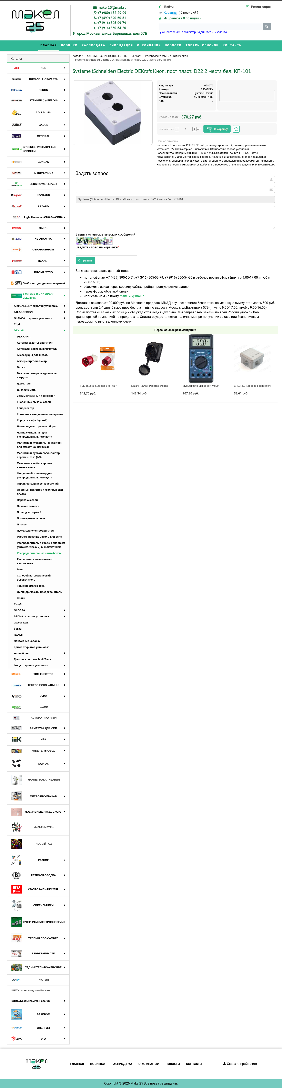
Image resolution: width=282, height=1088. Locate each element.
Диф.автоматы (26, 389)
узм (162, 32)
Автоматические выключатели (37, 348)
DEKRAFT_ (24, 336)
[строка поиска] (211, 26)
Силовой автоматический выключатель (34, 577)
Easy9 (18, 604)
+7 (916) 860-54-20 (112, 28)
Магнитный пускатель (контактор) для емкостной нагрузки (39, 444)
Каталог (16, 58)
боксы (18, 628)
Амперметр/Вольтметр (32, 361)
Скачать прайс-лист (240, 1064)
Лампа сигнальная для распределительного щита (34, 434)
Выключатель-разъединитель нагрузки (37, 375)
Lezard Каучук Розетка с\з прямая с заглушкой (160, 385)
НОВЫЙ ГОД (31, 844)
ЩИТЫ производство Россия (30, 990)
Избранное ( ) (182, 18)
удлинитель (205, 32)
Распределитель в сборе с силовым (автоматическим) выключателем (41, 544)
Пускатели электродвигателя (36, 530)
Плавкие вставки (28, 506)
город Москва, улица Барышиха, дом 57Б (111, 33)
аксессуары (21, 622)
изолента (221, 32)
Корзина (170, 13)
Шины (21, 598)
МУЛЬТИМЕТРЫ (32, 827)
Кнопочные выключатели (34, 401)
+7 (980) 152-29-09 (112, 13)
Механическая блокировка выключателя (34, 465)
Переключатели (27, 500)
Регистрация (261, 7)
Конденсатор (25, 408)
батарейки (173, 32)
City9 (17, 324)
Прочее (22, 524)
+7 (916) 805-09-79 (112, 23)
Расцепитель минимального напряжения (35, 561)
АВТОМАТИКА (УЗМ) (34, 718)
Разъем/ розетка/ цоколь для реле (39, 536)
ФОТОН (30, 980)
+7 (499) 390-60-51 (112, 18)
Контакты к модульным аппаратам (40, 414)
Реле (20, 569)
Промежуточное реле (31, 518)
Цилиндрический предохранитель (39, 591)
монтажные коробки (27, 640)
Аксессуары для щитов (32, 354)
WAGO (29, 707)
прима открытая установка (31, 647)
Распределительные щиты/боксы (39, 553)
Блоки (21, 367)
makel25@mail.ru (112, 7)
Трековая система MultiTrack (32, 659)
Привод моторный (29, 512)
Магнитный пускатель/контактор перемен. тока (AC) (38, 455)
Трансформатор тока (30, 585)
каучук (18, 634)
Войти (169, 7)
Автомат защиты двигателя (35, 342)
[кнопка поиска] (267, 26)
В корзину (217, 129)
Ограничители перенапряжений (38, 483)
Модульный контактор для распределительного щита (34, 475)
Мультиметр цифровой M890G (201, 385)
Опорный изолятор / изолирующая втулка (40, 491)
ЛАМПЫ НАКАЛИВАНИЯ (35, 780)
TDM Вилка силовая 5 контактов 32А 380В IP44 (109, 385)
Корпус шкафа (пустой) (32, 420)
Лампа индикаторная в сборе (36, 426)
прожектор (189, 32)
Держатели (24, 383)
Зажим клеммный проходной (36, 395)
